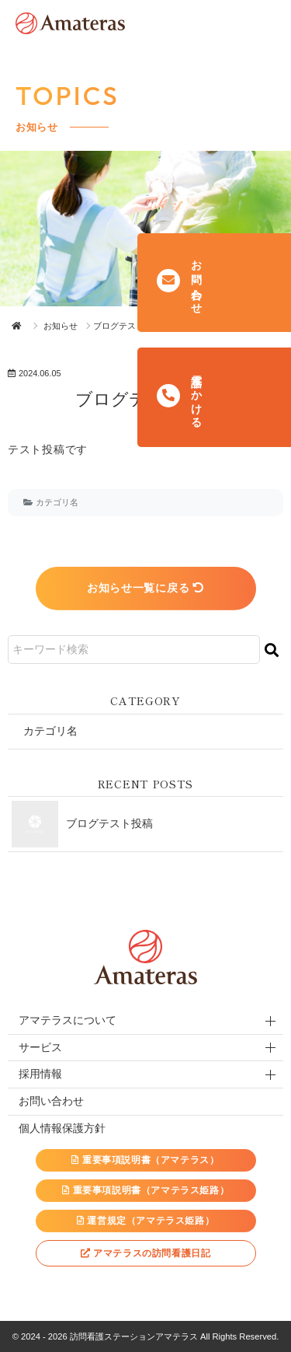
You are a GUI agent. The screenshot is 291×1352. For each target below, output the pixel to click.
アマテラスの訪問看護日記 (146, 1253)
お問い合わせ (51, 1101)
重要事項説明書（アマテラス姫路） (145, 1190)
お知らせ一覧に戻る (145, 588)
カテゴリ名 (57, 502)
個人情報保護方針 (62, 1128)
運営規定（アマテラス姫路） (145, 1220)
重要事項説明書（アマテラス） (145, 1160)
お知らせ (60, 325)
